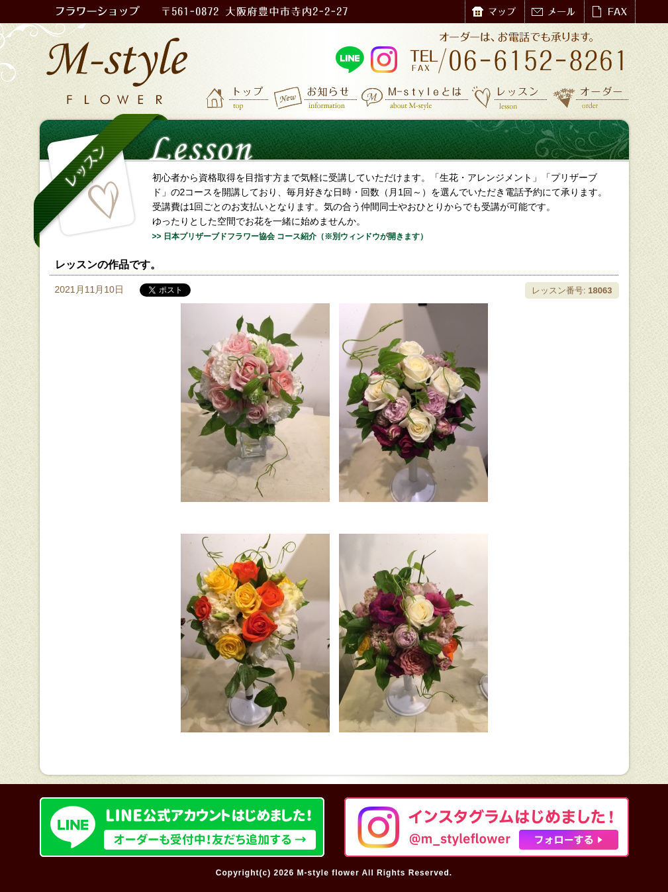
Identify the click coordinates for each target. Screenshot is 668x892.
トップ (238, 97)
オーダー (590, 97)
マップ (494, 11)
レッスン (509, 97)
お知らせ (316, 97)
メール (554, 11)
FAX (609, 11)
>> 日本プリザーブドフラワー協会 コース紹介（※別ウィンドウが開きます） (290, 236)
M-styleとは (415, 97)
